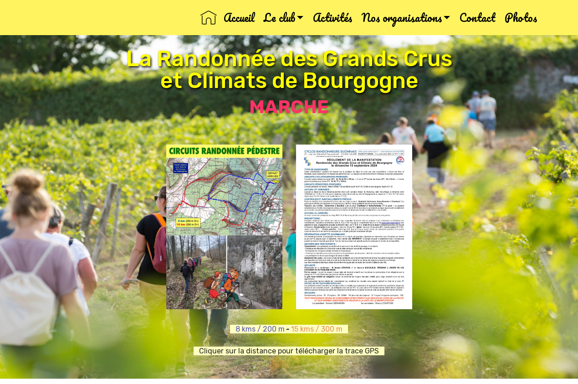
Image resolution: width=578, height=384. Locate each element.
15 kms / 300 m (319, 329)
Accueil (227, 17)
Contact (477, 17)
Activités (332, 17)
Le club (279, 17)
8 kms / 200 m (257, 329)
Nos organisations (402, 17)
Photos (521, 17)
